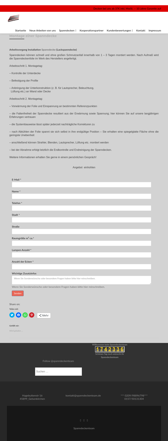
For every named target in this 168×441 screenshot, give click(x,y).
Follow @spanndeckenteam (58, 360)
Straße (16, 226)
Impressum (155, 30)
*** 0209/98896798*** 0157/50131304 (134, 397)
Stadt (16, 214)
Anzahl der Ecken (23, 261)
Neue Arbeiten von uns (42, 30)
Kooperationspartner (92, 30)
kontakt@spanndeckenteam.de (83, 395)
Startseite (20, 30)
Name (16, 191)
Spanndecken (66, 30)
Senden (17, 293)
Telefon (17, 203)
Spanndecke (49, 49)
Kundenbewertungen (119, 30)
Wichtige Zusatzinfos (24, 273)
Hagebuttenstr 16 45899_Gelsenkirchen (32, 397)
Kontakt (140, 30)
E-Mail (16, 179)
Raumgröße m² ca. (23, 238)
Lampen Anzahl (21, 249)
